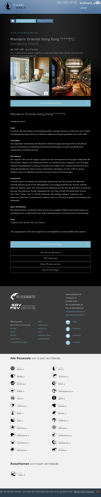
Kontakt (13, 328)
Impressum (42, 328)
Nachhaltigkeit (43, 339)
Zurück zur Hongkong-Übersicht (24, 32)
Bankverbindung (44, 335)
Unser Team (15, 339)
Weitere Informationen (84, 492)
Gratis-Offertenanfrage (64, 103)
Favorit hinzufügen (50, 270)
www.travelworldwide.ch (75, 315)
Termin (13, 332)
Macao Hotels (45, 21)
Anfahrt (13, 335)
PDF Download (50, 258)
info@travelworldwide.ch (75, 311)
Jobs (40, 332)
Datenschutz (43, 325)
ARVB (40, 322)
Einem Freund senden (50, 264)
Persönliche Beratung (50, 253)
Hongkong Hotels (25, 21)
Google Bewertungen (18, 342)
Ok (98, 492)
